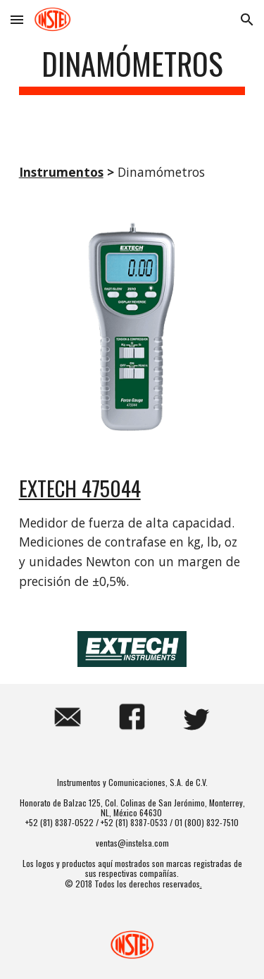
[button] (17, 19)
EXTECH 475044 (80, 488)
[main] (132, 70)
